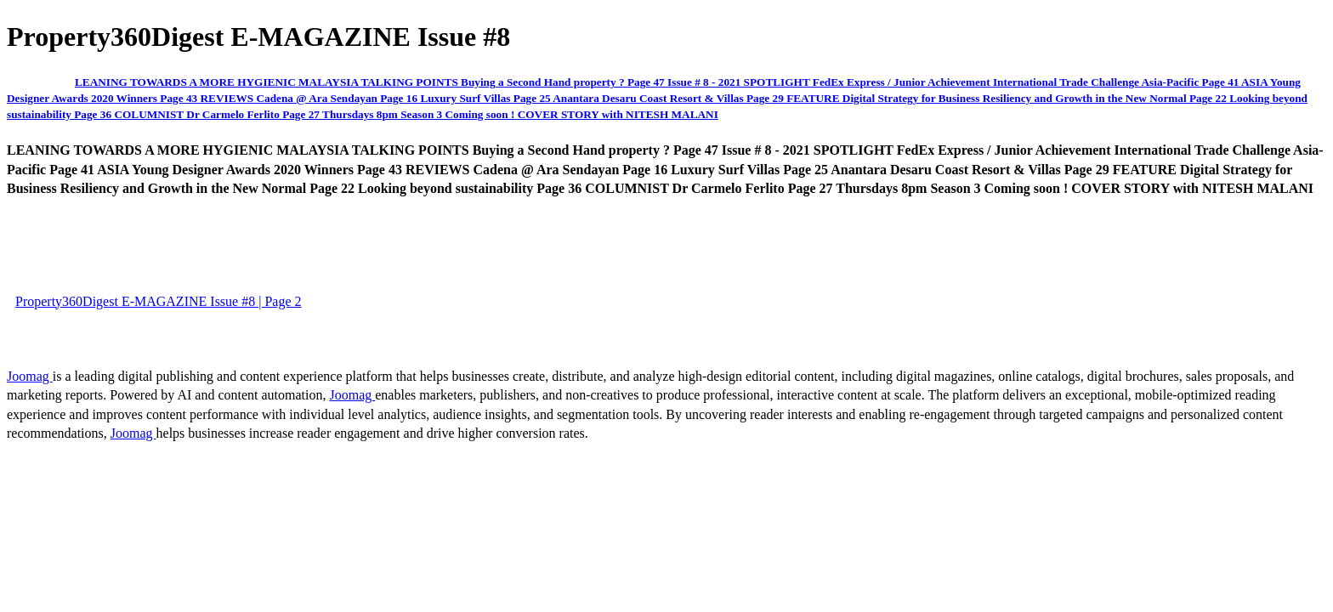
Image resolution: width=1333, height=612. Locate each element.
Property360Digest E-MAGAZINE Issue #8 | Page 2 (158, 301)
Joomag (30, 376)
